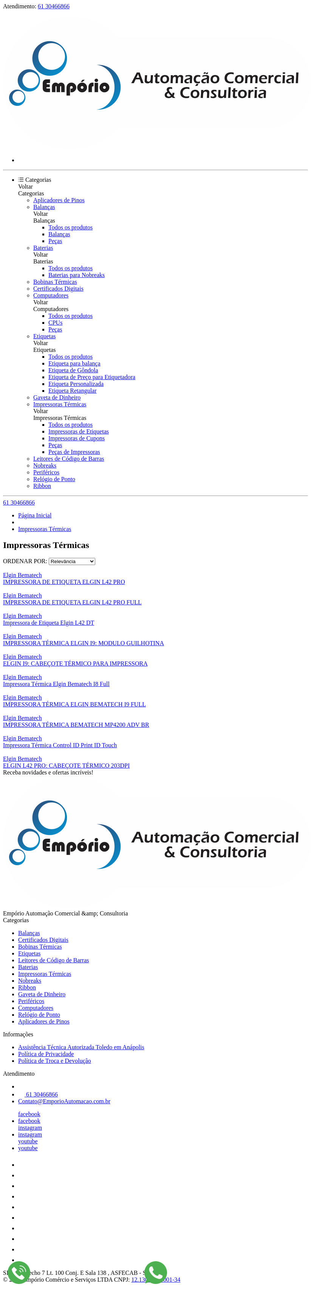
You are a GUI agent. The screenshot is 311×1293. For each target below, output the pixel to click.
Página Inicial (34, 515)
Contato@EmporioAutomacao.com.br (64, 1101)
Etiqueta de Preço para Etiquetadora (91, 377)
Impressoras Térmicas (60, 404)
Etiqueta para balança (74, 363)
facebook (29, 1114)
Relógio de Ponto (54, 479)
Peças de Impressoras (74, 452)
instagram (30, 1127)
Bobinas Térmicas (55, 282)
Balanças (44, 207)
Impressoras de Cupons (76, 438)
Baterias (43, 248)
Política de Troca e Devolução (54, 1061)
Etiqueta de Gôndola (73, 370)
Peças (55, 241)
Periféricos (46, 472)
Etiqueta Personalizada (76, 384)
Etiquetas (44, 336)
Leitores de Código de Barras (68, 458)
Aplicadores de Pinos (59, 200)
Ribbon (42, 486)
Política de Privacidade (46, 1054)
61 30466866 (54, 6)
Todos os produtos (70, 227)
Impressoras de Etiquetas (78, 431)
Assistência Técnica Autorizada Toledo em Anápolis (81, 1047)
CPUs (55, 322)
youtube (28, 1141)
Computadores (50, 295)
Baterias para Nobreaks (76, 275)
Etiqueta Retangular (72, 390)
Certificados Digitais (58, 288)
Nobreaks (44, 465)
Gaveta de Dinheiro (56, 397)
